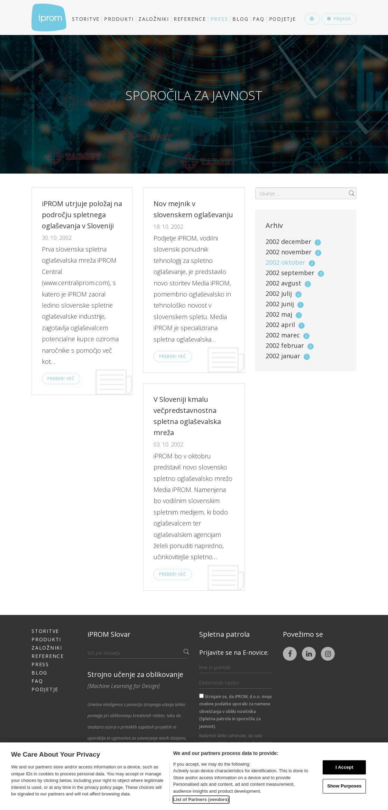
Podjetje (282, 19)
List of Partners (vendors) (201, 799)
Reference (190, 19)
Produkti (119, 19)
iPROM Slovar (109, 634)
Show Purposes (344, 786)
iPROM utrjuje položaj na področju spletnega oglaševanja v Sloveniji (82, 214)
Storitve (86, 19)
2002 (293, 241)
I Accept (344, 767)
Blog (240, 19)
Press (219, 19)
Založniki (153, 19)
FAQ (258, 19)
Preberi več (61, 378)
